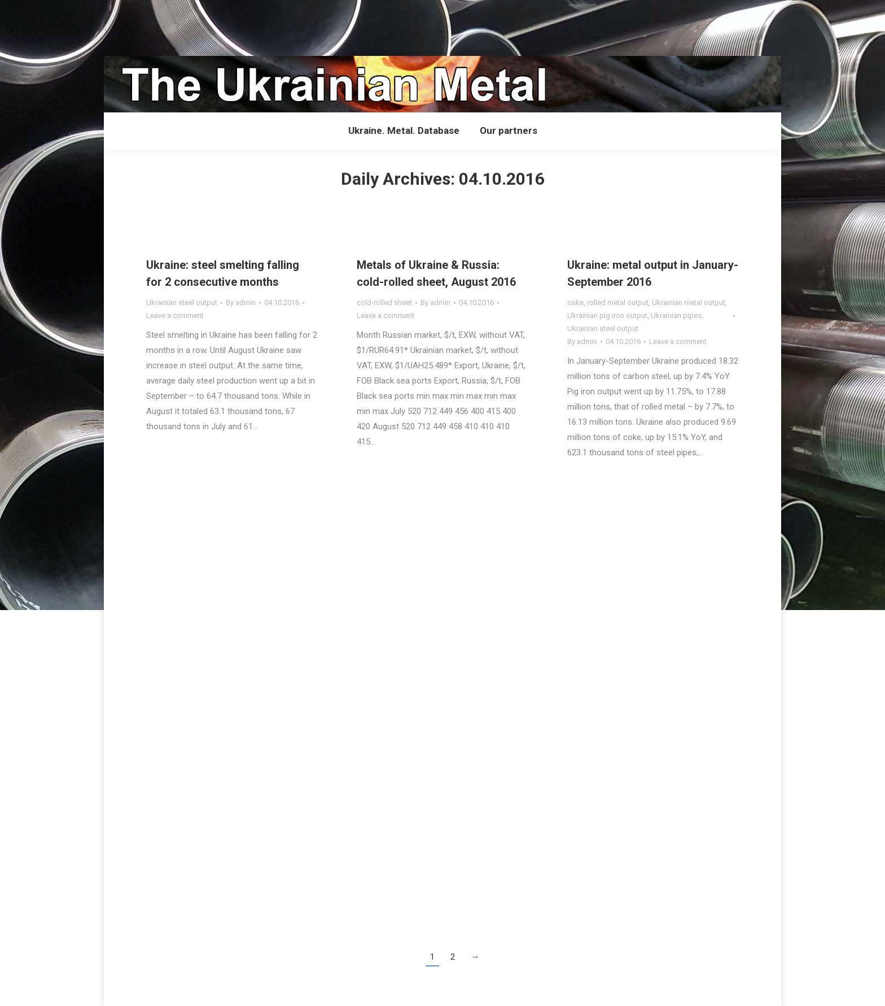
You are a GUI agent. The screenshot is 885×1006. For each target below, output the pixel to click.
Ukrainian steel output (181, 302)
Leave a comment (175, 315)
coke (575, 302)
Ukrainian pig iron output (607, 315)
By (241, 302)
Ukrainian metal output (688, 302)
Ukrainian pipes (676, 315)
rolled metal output (618, 302)
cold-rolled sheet (384, 302)
